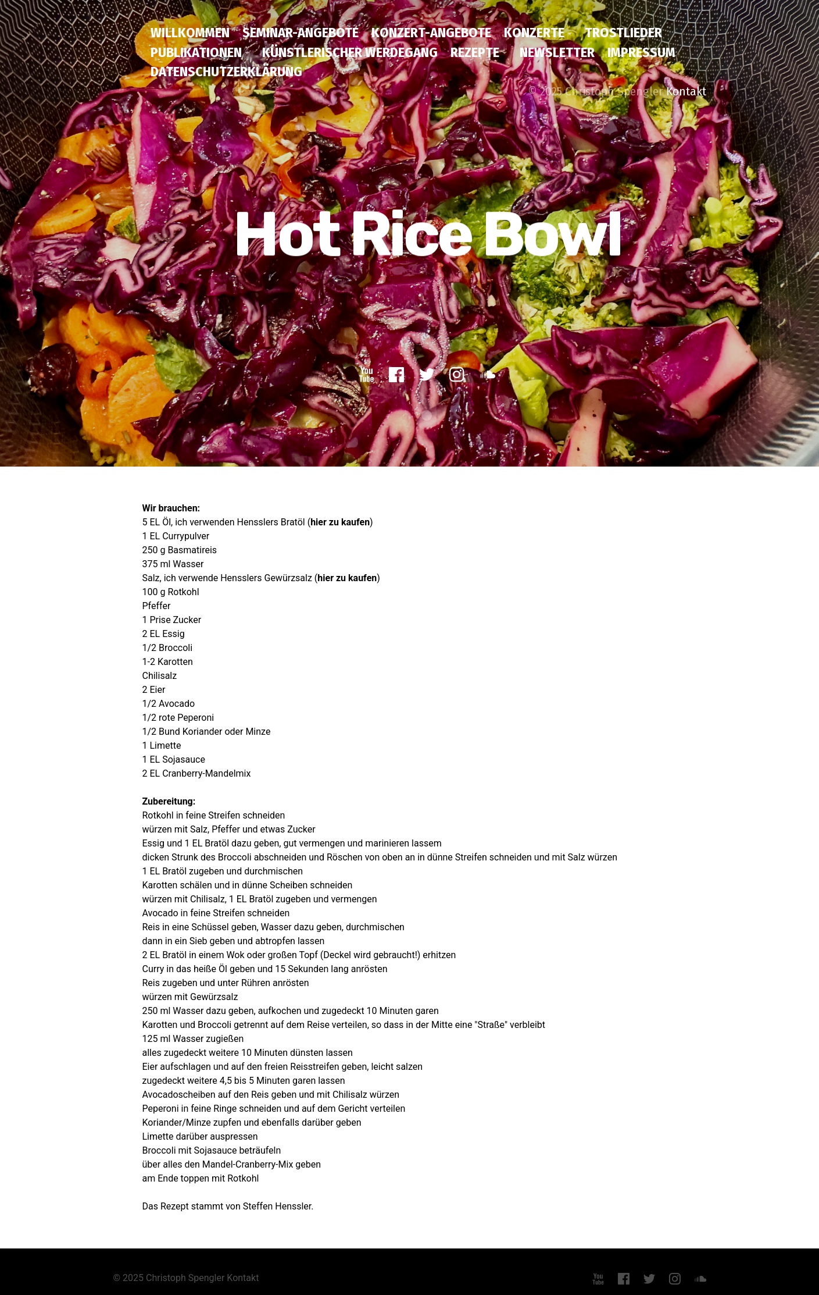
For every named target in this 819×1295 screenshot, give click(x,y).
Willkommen (190, 32)
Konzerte (534, 32)
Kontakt (686, 91)
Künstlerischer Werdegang (350, 52)
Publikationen (196, 52)
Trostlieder (623, 32)
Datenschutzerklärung (226, 71)
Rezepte (474, 52)
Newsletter (557, 52)
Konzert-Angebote (431, 32)
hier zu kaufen (340, 520)
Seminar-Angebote (300, 32)
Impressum (641, 52)
